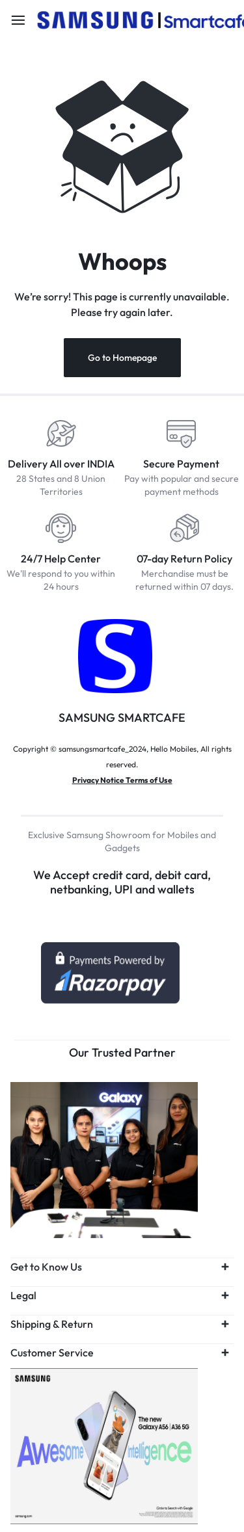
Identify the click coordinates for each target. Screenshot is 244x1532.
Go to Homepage (122, 357)
